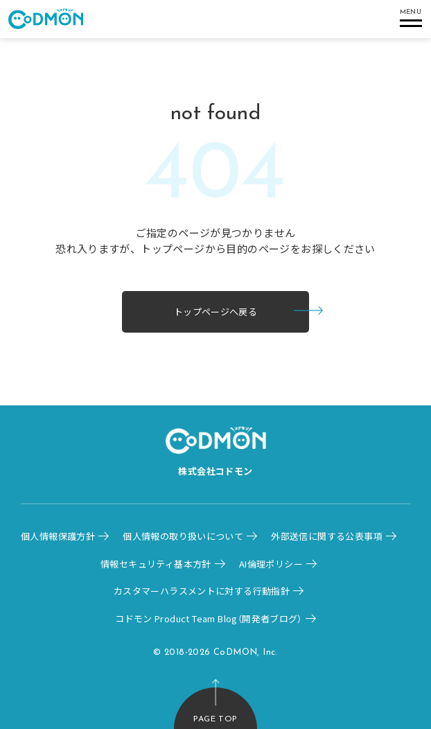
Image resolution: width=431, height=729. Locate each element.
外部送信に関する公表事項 (326, 536)
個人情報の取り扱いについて (183, 536)
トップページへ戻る (216, 311)
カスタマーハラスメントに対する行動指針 (202, 590)
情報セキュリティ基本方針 (155, 563)
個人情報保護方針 (58, 536)
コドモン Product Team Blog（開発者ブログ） (208, 618)
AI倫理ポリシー (271, 563)
